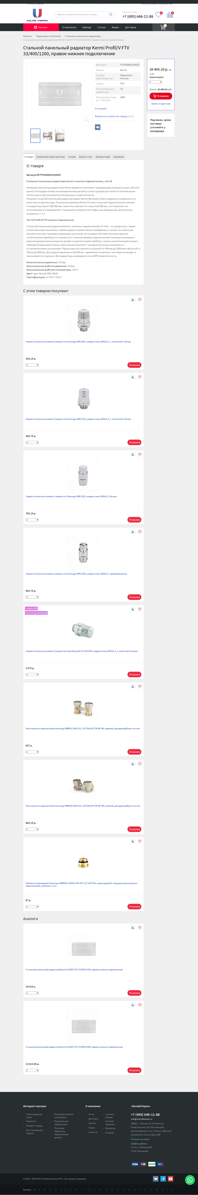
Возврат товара (34, 1125)
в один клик (160, 103)
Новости (93, 1132)
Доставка (130, 27)
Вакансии (110, 1128)
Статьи (101, 27)
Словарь (109, 1132)
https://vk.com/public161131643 (155, 1179)
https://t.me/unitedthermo (163, 1179)
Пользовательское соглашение (63, 1116)
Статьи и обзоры (109, 1116)
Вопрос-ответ (86, 156)
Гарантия (31, 1121)
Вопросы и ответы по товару (114, 116)
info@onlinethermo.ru (141, 1118)
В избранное (155, 63)
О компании (69, 27)
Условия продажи (109, 1123)
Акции (115, 27)
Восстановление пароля (34, 1132)
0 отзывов (100, 108)
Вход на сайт (167, 5)
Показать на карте (140, 1139)
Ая (34, 1189)
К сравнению (166, 63)
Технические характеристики (50, 156)
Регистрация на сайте (34, 1116)
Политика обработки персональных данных (61, 1133)
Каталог (43, 27)
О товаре (28, 156)
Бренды (86, 27)
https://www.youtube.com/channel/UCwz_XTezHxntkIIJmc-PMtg (170, 1179)
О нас (91, 1114)
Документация (103, 156)
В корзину (163, 95)
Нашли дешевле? (157, 77)
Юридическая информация (61, 1123)
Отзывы (72, 156)
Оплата (92, 1123)
